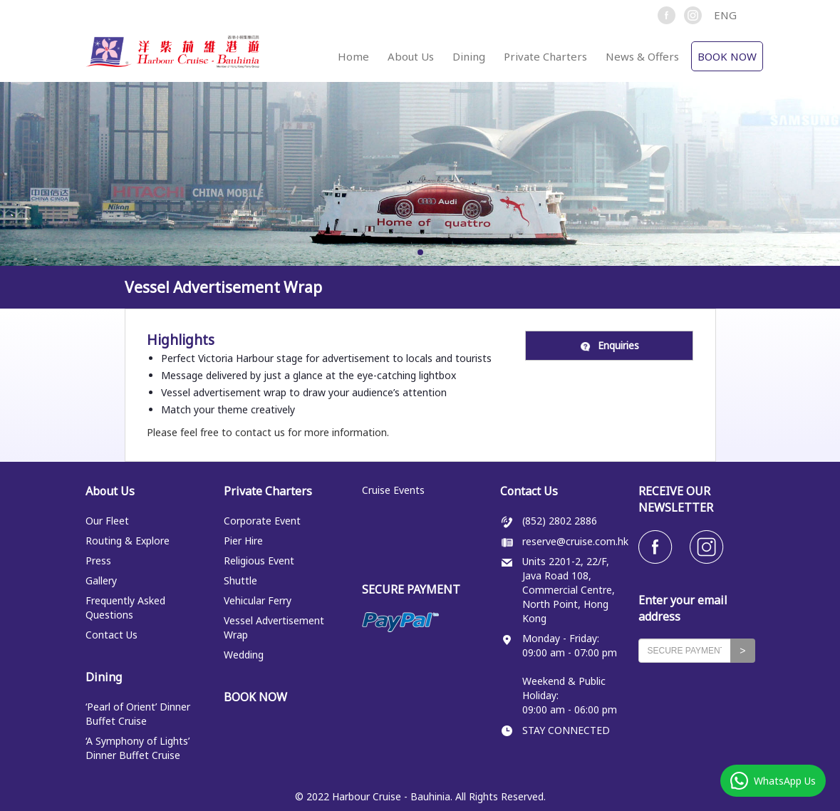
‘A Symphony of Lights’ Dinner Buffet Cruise (137, 748)
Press (98, 560)
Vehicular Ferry (257, 600)
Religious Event (259, 560)
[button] (731, 15)
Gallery (101, 580)
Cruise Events (393, 490)
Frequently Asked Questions (125, 607)
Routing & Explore (127, 540)
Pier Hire (243, 540)
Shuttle (240, 580)
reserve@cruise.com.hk (575, 541)
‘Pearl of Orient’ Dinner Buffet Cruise (137, 714)
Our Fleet (107, 520)
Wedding (244, 654)
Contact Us (111, 634)
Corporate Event (262, 520)
